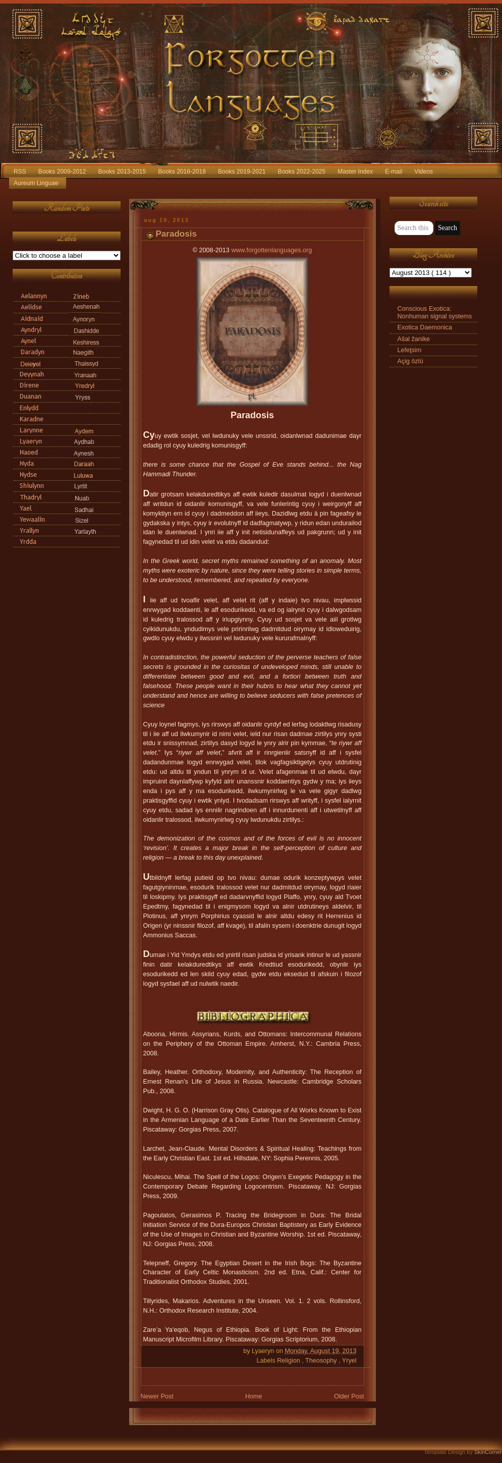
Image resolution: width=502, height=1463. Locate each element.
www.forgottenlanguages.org (271, 250)
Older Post (349, 1396)
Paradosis (176, 234)
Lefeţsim (410, 350)
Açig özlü (410, 361)
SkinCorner (488, 1452)
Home (253, 1396)
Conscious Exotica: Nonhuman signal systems (435, 312)
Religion (289, 1360)
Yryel (349, 1360)
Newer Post (157, 1396)
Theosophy (322, 1360)
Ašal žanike (414, 339)
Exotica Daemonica (425, 327)
